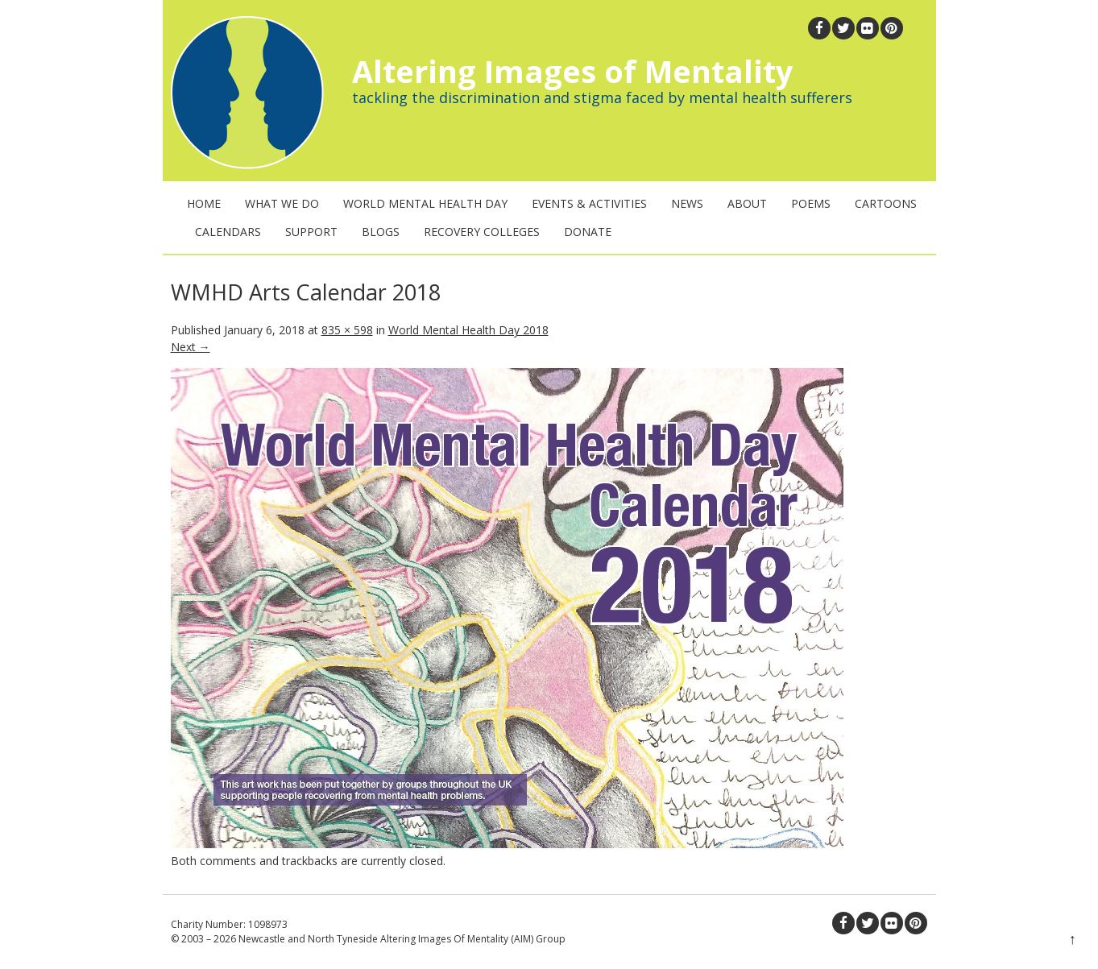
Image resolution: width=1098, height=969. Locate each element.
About (747, 203)
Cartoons (886, 203)
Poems (811, 203)
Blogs (381, 231)
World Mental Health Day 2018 (468, 329)
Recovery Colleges (482, 231)
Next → (190, 346)
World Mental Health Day (425, 203)
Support (311, 231)
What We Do (282, 203)
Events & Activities (589, 203)
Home (204, 203)
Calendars (228, 231)
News (687, 203)
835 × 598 (347, 329)
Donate (587, 231)
